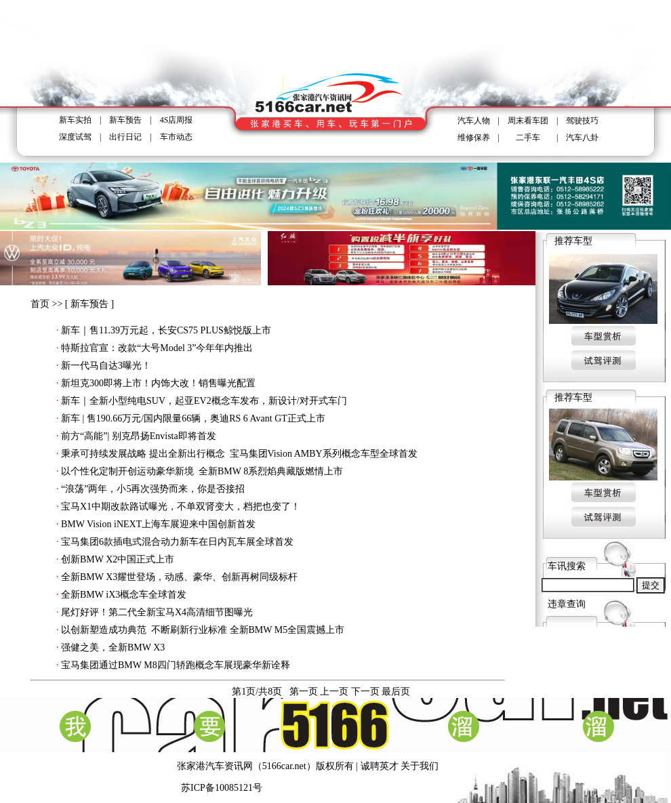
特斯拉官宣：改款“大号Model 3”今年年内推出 (157, 348)
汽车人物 (474, 120)
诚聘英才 (380, 766)
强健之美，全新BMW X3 (113, 647)
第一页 (303, 691)
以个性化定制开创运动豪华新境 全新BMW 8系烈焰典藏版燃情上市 (202, 471)
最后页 (396, 691)
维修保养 (474, 137)
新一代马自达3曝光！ (106, 366)
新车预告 (125, 120)
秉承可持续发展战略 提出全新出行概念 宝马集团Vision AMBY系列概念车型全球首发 (239, 454)
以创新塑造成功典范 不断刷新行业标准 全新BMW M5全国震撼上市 (202, 630)
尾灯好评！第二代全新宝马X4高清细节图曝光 (157, 612)
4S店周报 (176, 120)
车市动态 (176, 137)
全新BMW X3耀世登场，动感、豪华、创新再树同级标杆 (179, 577)
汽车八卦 (582, 137)
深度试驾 (75, 137)
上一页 (334, 691)
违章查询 (567, 604)
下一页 (365, 691)
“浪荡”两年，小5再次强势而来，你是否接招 (153, 489)
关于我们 (420, 766)
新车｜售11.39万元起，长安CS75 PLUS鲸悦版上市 (166, 330)
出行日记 (125, 137)
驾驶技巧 (582, 120)
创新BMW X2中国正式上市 (117, 559)
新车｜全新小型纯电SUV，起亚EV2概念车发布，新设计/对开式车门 (204, 401)
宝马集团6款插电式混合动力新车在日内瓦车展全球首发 (177, 542)
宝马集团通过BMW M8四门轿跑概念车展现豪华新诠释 (175, 665)
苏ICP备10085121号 (221, 788)
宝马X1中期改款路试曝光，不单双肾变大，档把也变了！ (180, 506)
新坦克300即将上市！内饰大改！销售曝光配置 (158, 383)
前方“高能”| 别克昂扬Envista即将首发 (138, 436)
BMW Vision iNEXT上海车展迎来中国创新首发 (158, 524)
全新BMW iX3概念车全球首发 (123, 595)
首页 (39, 304)
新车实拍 (75, 120)
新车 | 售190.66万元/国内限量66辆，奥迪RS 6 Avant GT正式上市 (193, 418)
